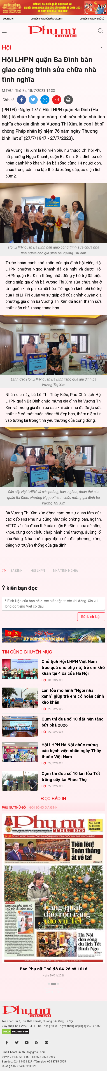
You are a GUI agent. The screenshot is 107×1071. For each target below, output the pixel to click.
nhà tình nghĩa (65, 570)
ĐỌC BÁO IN (53, 798)
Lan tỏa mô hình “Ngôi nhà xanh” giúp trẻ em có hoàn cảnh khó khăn (73, 696)
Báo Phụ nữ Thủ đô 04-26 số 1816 (53, 968)
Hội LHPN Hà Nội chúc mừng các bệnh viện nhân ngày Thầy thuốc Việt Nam (71, 750)
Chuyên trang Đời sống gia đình (46, 18)
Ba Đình (16, 570)
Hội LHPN (38, 570)
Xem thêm (53, 991)
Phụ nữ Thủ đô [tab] (14, 807)
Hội (6, 47)
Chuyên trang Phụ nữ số (92, 18)
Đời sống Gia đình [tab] (43, 807)
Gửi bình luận (91, 616)
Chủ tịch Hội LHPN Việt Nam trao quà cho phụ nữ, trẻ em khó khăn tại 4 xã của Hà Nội (73, 667)
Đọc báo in (8, 18)
